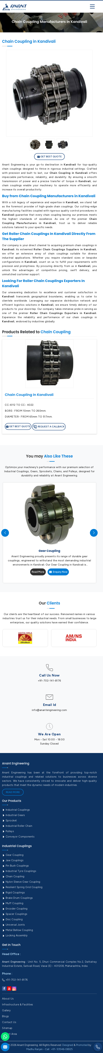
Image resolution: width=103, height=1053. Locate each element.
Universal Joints (13, 924)
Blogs (5, 1016)
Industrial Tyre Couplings (19, 871)
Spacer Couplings (14, 914)
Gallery (6, 1010)
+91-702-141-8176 (49, 680)
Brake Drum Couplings (17, 897)
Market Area (9, 1034)
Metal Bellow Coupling (17, 930)
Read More (38, 571)
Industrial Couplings (16, 809)
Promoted (82, 1045)
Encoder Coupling (15, 908)
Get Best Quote (49, 156)
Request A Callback (49, 427)
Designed (67, 1045)
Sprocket (9, 820)
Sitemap (7, 1028)
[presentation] (5, 533)
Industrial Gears (13, 815)
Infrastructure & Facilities (17, 1004)
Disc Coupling (12, 919)
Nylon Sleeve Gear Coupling (21, 881)
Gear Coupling (12, 855)
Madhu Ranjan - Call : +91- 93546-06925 (49, 1049)
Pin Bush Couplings (15, 865)
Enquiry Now (58, 571)
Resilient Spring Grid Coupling (22, 887)
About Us (8, 998)
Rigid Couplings (13, 892)
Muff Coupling (12, 903)
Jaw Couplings (12, 860)
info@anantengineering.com (49, 710)
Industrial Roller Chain (17, 825)
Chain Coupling (13, 876)
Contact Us (9, 1022)
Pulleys (8, 831)
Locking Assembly (15, 935)
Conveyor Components (18, 836)
